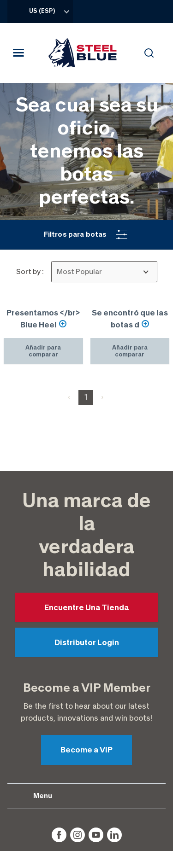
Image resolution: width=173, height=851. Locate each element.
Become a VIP (86, 652)
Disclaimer (87, 793)
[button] (86, 235)
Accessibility (86, 823)
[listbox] (104, 271)
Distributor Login (86, 544)
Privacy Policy (87, 808)
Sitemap (86, 838)
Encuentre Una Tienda (86, 509)
